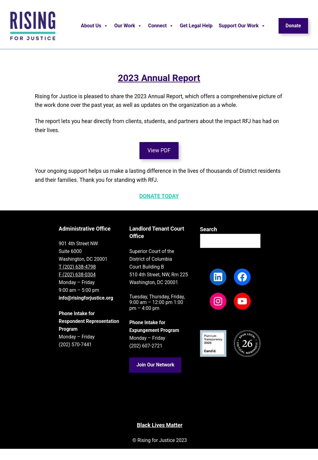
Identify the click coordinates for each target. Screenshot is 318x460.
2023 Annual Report (159, 78)
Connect (161, 26)
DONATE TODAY (159, 196)
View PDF (159, 150)
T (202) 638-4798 (77, 267)
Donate (293, 26)
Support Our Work (242, 26)
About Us (94, 26)
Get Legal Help (196, 26)
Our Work (128, 26)
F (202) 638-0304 (77, 275)
